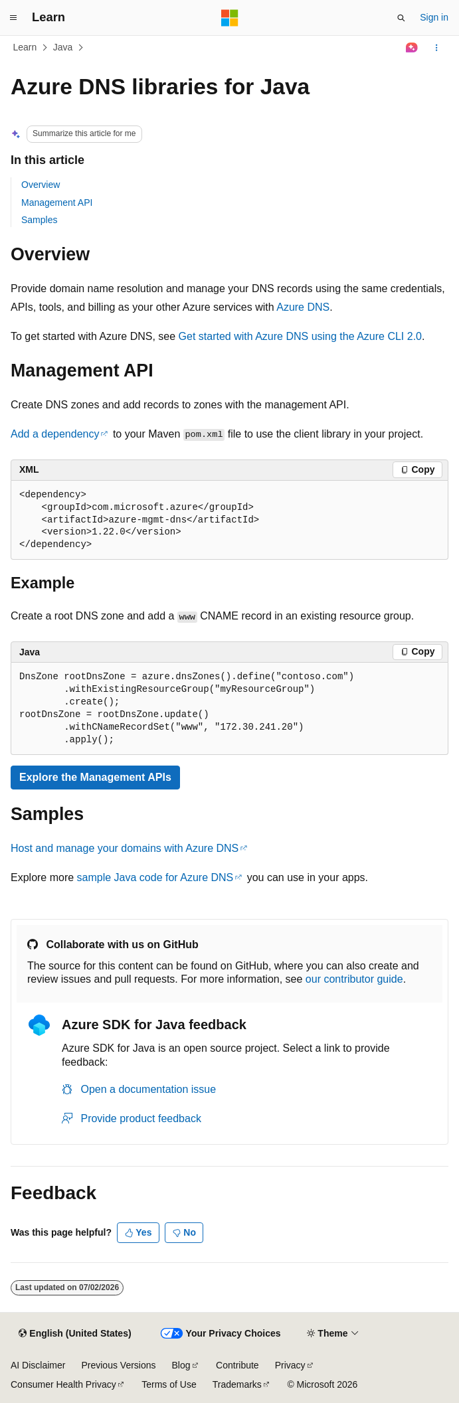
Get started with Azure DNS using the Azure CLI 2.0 (300, 336)
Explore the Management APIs (95, 777)
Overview (40, 184)
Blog (181, 1365)
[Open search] (401, 18)
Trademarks (237, 1384)
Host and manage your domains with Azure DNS (124, 848)
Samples (39, 219)
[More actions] (436, 47)
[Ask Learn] (412, 47)
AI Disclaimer (38, 1365)
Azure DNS (302, 307)
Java (63, 47)
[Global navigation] (13, 18)
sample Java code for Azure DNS (155, 877)
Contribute (237, 1365)
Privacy (290, 1365)
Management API (56, 202)
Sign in (434, 17)
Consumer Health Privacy (63, 1384)
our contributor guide (354, 979)
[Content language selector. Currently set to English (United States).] (75, 1334)
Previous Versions (118, 1365)
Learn (25, 47)
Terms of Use (168, 1384)
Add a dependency (55, 434)
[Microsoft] (229, 18)
